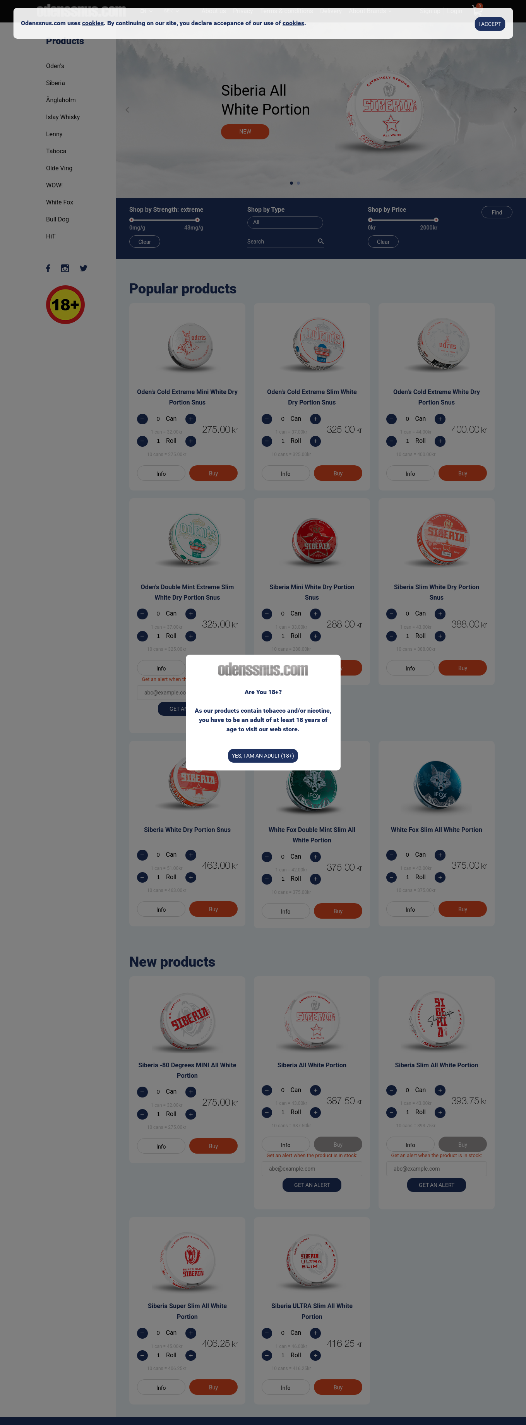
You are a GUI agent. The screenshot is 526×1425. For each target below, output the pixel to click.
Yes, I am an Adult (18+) (263, 755)
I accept (489, 22)
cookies (93, 22)
